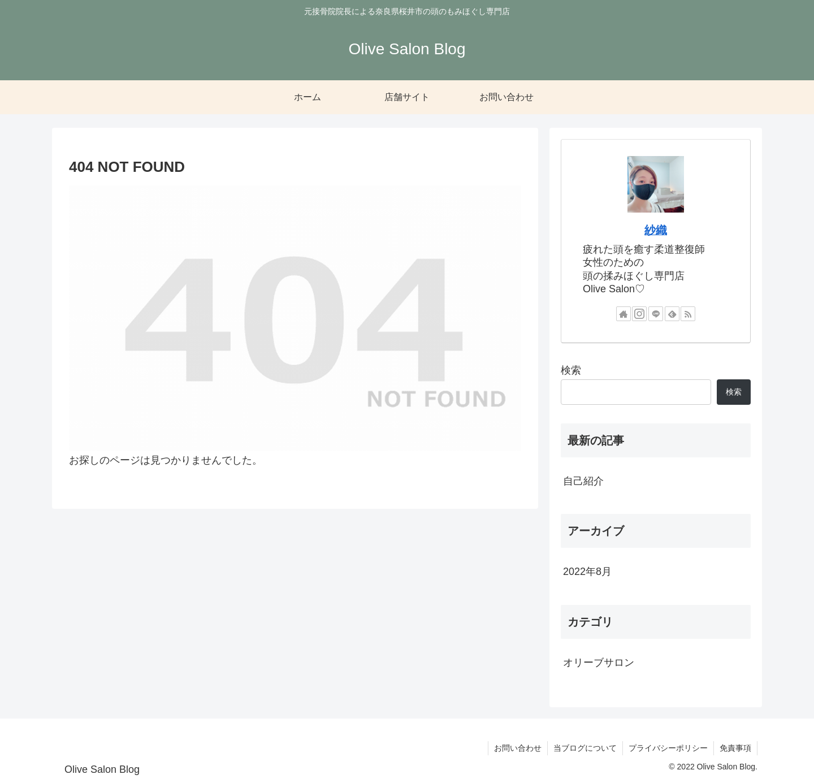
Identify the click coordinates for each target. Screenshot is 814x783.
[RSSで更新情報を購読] (688, 313)
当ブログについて (585, 747)
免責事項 (735, 747)
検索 (571, 370)
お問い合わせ (518, 747)
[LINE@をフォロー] (655, 313)
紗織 (655, 230)
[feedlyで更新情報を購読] (672, 313)
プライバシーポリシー (668, 747)
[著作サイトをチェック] (623, 313)
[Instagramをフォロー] (639, 313)
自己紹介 (583, 481)
